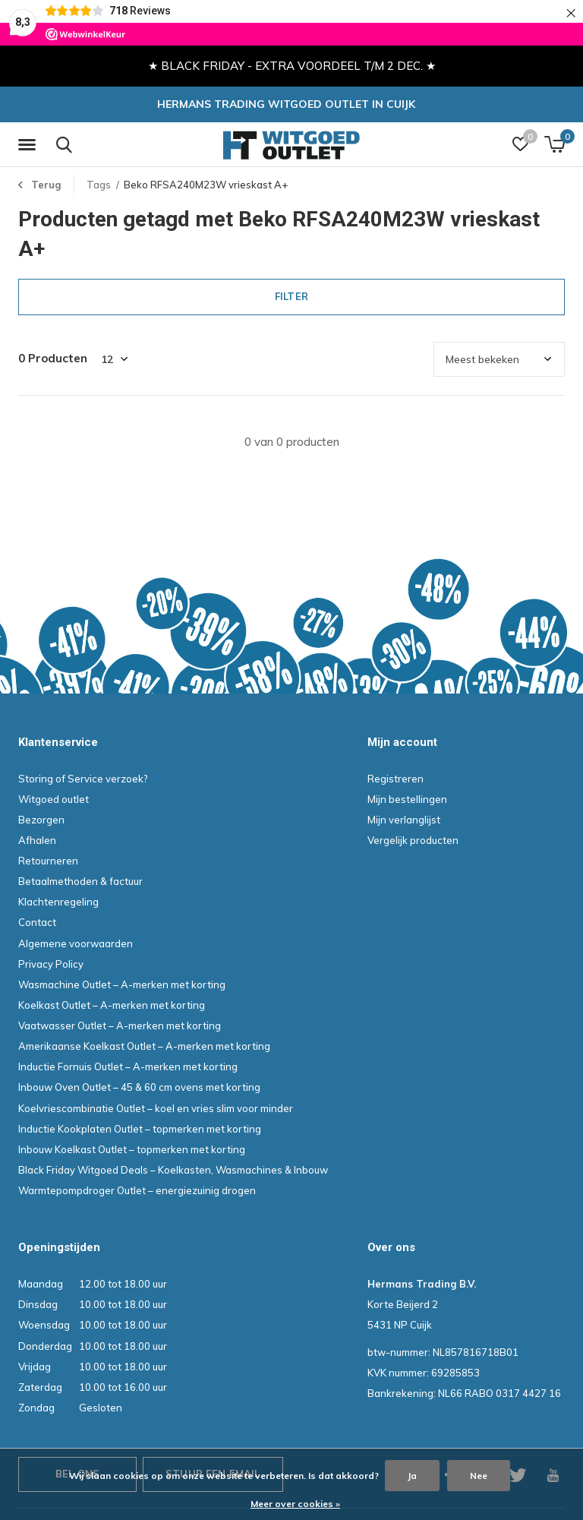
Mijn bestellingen (407, 799)
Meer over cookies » (295, 1503)
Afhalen (37, 840)
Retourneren (48, 861)
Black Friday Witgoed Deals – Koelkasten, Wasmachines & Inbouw (173, 1170)
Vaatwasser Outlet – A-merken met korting (119, 1025)
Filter (291, 296)
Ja (412, 1475)
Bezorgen (41, 820)
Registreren (395, 779)
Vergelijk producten (413, 840)
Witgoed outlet (53, 799)
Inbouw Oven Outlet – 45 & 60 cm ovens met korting (139, 1088)
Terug (46, 185)
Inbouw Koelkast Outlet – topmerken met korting (131, 1149)
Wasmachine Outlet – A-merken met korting (121, 984)
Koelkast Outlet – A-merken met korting (111, 1005)
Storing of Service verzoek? (83, 779)
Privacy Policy (51, 964)
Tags (99, 185)
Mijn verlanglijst (403, 820)
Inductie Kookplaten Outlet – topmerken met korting (139, 1129)
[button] (29, 145)
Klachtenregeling (58, 902)
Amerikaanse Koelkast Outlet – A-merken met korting (144, 1046)
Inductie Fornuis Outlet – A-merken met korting (128, 1066)
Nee (478, 1475)
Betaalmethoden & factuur (80, 881)
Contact (37, 923)
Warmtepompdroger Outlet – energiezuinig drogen (137, 1190)
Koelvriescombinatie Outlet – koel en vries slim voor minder (155, 1108)
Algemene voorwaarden (75, 943)
